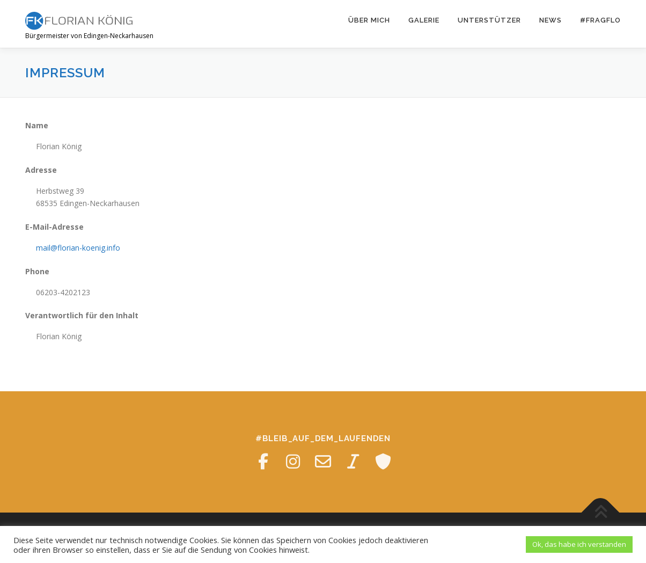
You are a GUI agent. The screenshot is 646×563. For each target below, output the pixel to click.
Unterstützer (489, 20)
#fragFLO (600, 20)
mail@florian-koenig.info (78, 248)
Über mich (369, 20)
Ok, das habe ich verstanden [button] (579, 544)
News (550, 20)
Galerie (423, 20)
